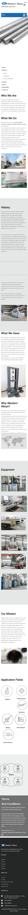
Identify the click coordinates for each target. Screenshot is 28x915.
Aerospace (22, 712)
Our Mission (6, 76)
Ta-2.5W (3, 879)
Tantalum (3, 859)
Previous (2, 30)
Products (4, 82)
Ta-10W (3, 877)
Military (8, 727)
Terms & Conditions (8, 78)
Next (26, 30)
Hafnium (3, 866)
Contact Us (5, 90)
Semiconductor (21, 698)
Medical (7, 699)
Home (3, 67)
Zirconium (3, 864)
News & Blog (5, 87)
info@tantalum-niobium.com (8, 6)
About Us (4, 70)
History (5, 73)
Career (4, 84)
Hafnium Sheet (4, 886)
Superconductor (8, 742)
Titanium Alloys (4, 884)
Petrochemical (21, 727)
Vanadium (3, 868)
